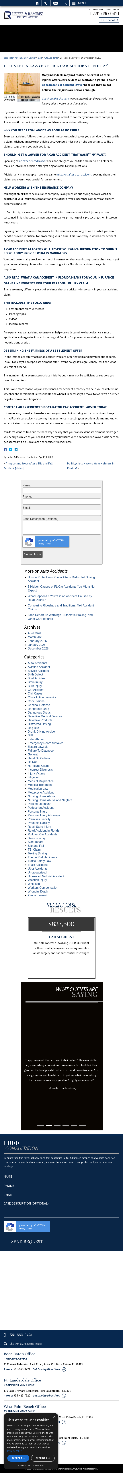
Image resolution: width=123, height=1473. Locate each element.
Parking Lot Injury (39, 802)
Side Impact (35, 841)
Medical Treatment (40, 783)
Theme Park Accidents (42, 856)
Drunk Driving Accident (42, 730)
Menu (82, 3)
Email (55, 3)
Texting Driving (37, 852)
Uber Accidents (38, 867)
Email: (27, 506)
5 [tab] (74, 1124)
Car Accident (36, 688)
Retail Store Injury (39, 825)
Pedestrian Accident (41, 806)
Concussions (36, 700)
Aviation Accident (39, 665)
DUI (30, 734)
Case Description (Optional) (40, 517)
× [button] (54, 1417)
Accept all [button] (18, 1458)
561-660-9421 (107, 13)
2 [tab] (49, 1124)
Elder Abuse (36, 738)
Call (46, 3)
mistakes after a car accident (74, 173)
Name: (27, 484)
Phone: (27, 495)
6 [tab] (82, 1124)
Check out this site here (55, 97)
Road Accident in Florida (43, 829)
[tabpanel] (62, 1052)
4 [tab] (66, 1124)
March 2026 (35, 636)
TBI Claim (34, 848)
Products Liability (39, 822)
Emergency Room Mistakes (46, 742)
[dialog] (31, 1441)
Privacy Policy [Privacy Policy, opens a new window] (14, 1451)
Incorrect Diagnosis (40, 768)
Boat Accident (37, 677)
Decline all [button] (43, 1458)
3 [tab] (57, 1124)
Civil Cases (35, 692)
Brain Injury (35, 681)
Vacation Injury (37, 879)
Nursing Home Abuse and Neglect (50, 799)
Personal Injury (37, 810)
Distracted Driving (39, 723)
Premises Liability (39, 818)
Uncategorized (37, 871)
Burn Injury (35, 684)
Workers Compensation (43, 886)
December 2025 (38, 647)
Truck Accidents (38, 863)
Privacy (41, 543)
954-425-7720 (21, 1394)
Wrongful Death (38, 890)
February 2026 (37, 639)
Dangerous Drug (38, 707)
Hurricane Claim (38, 764)
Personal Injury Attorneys (44, 814)
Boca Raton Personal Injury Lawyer (20, 56)
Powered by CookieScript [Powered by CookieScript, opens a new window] (31, 1465)
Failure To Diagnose (41, 749)
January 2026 (37, 643)
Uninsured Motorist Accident (46, 875)
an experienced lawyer (32, 160)
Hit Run (33, 761)
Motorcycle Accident (41, 791)
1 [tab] (40, 1124)
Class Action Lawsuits (42, 696)
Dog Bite (33, 726)
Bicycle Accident (38, 669)
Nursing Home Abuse (41, 795)
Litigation (34, 776)
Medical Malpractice (41, 780)
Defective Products (40, 719)
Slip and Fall (36, 844)
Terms (48, 543)
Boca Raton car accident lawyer (63, 84)
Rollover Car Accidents (42, 833)
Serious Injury (37, 837)
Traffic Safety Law (39, 860)
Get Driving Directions (46, 1367)
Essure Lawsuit (38, 745)
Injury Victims (36, 772)
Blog (40, 56)
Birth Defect (35, 673)
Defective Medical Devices (45, 715)
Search (65, 3)
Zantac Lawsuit (38, 894)
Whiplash (34, 882)
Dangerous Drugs (39, 711)
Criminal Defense (39, 703)
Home (37, 3)
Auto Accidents (51, 56)
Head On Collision (39, 757)
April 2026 (34, 632)
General (33, 753)
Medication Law (38, 787)
